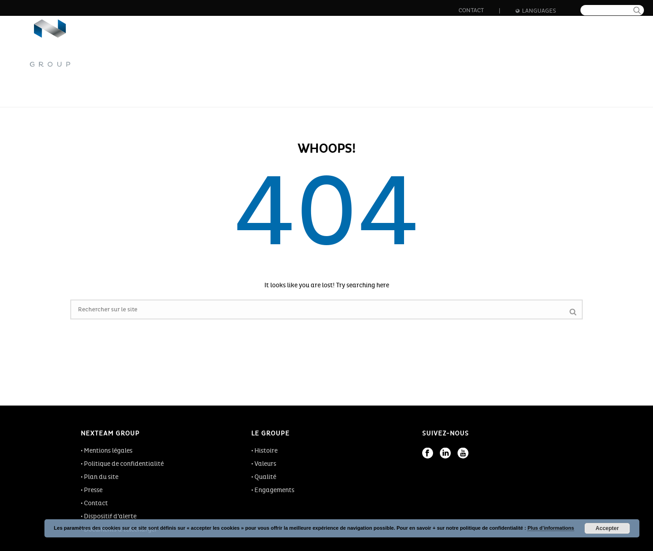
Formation (473, 49)
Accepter (607, 528)
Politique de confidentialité (124, 464)
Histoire (266, 450)
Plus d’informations (550, 528)
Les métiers (302, 49)
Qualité (265, 477)
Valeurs (265, 464)
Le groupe (243, 49)
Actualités (531, 49)
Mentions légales (108, 450)
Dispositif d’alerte (110, 516)
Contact (471, 10)
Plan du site (101, 477)
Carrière (418, 49)
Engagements (274, 490)
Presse (93, 490)
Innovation (362, 49)
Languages (536, 10)
